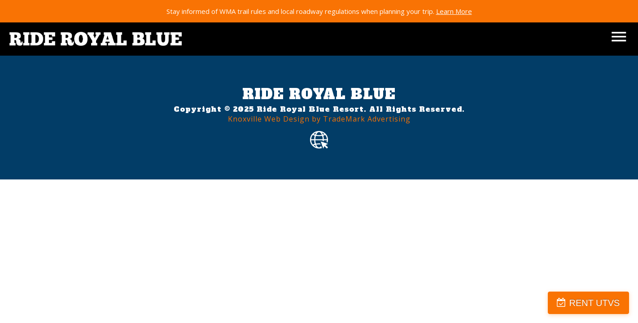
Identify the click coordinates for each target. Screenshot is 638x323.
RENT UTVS (594, 303)
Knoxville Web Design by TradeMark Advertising (319, 119)
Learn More (454, 11)
